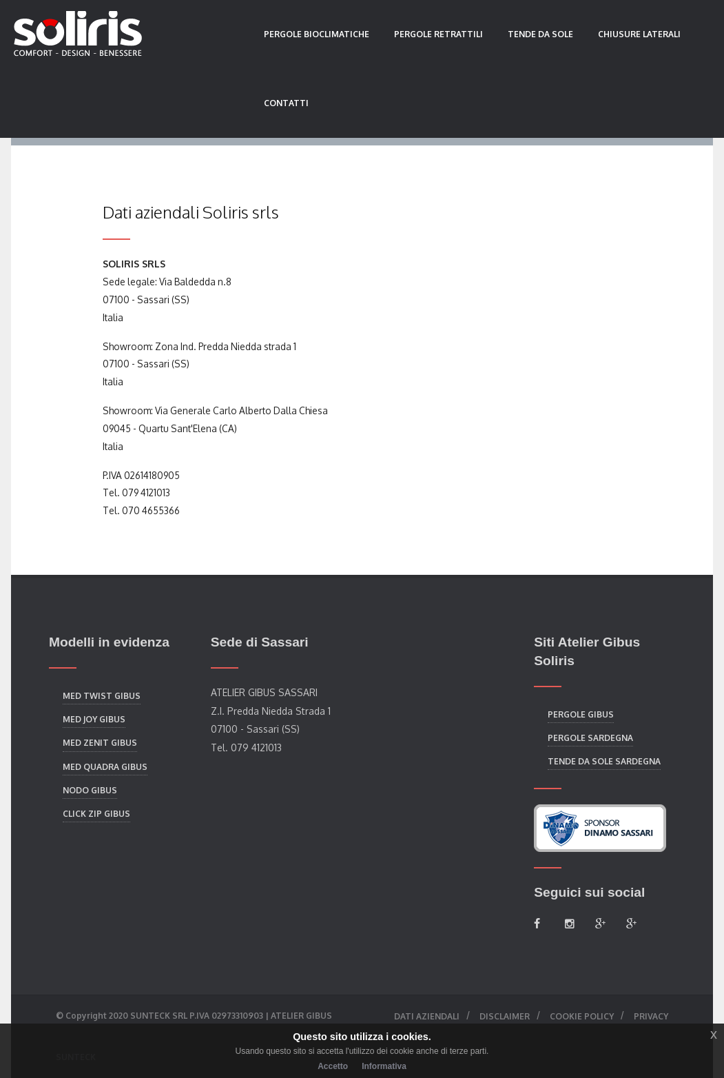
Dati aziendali (426, 1016)
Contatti (286, 103)
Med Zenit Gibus (100, 743)
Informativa (384, 1066)
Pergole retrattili (438, 34)
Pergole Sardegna (590, 738)
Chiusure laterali (639, 34)
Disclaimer (504, 1016)
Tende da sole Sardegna (604, 761)
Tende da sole (540, 34)
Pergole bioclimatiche (316, 34)
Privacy (651, 1016)
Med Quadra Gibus (105, 767)
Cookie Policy (582, 1016)
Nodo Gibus (90, 790)
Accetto (333, 1066)
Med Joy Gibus (94, 719)
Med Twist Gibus (102, 696)
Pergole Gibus (581, 714)
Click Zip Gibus (96, 813)
